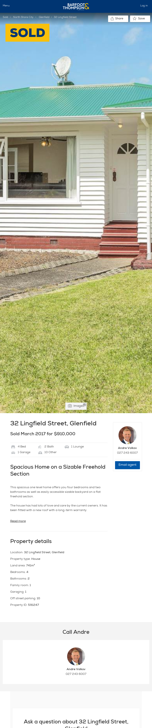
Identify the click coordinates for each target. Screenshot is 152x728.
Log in (144, 6)
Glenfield (44, 17)
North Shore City (23, 17)
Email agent (127, 465)
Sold (5, 17)
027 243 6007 (127, 453)
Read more (18, 521)
